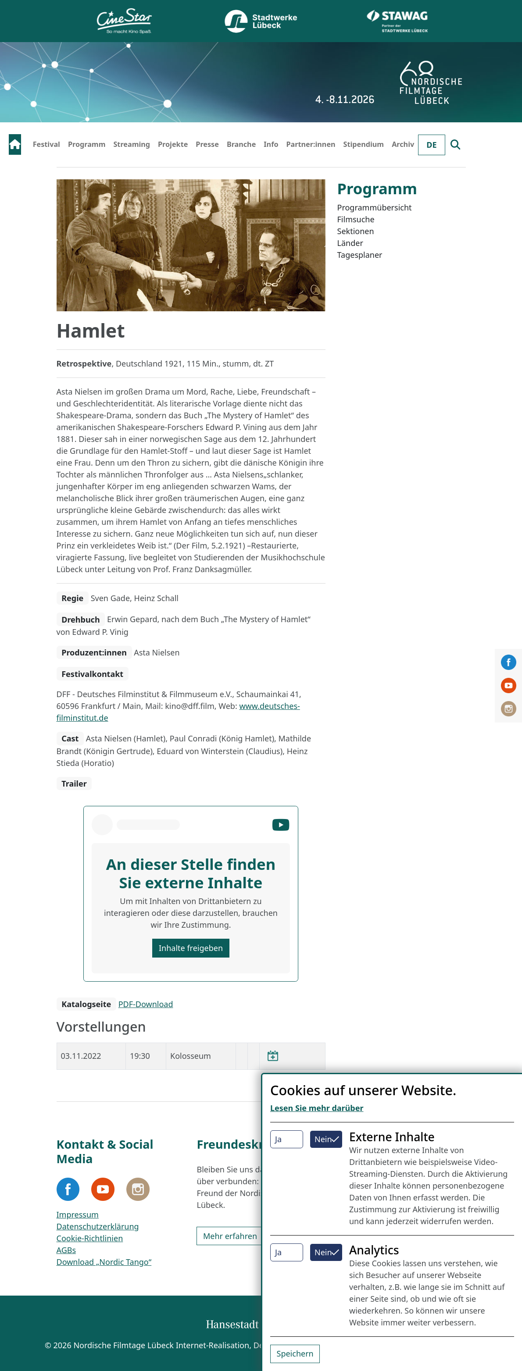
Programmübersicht (374, 207)
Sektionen (355, 231)
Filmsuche (356, 219)
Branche (241, 144)
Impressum (78, 1214)
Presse (207, 144)
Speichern (295, 1353)
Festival (46, 144)
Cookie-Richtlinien (90, 1238)
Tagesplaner (360, 254)
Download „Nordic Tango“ (104, 1262)
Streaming (131, 144)
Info (271, 144)
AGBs (66, 1250)
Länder (350, 243)
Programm (87, 144)
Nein (323, 1139)
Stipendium (363, 144)
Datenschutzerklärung (98, 1226)
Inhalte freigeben (191, 948)
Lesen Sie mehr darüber (317, 1108)
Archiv (403, 144)
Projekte (173, 144)
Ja (278, 1139)
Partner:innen (311, 144)
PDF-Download (145, 1004)
